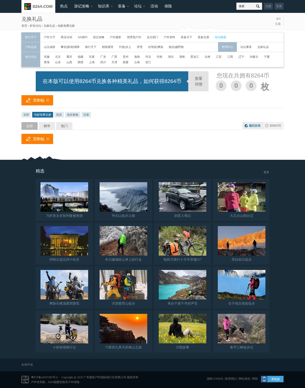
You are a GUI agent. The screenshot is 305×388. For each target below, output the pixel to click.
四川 (103, 62)
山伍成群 (49, 47)
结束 (86, 114)
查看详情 (198, 81)
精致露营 (107, 47)
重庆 (69, 56)
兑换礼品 (31, 19)
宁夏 (267, 56)
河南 (159, 56)
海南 (137, 56)
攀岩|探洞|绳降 (70, 47)
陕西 (80, 62)
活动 (154, 6)
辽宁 (241, 56)
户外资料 (169, 37)
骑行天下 (91, 47)
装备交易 (203, 37)
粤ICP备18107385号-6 (44, 377)
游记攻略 (81, 6)
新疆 (125, 62)
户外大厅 (49, 37)
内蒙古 (254, 56)
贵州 (125, 56)
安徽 (47, 56)
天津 (114, 62)
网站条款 (244, 378)
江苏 (219, 56)
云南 (137, 62)
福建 (80, 56)
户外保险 (74, 382)
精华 (47, 126)
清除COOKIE (215, 378)
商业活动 (66, 37)
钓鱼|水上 (125, 47)
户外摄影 (115, 37)
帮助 (255, 378)
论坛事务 (246, 47)
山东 (58, 62)
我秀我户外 (134, 37)
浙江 (148, 62)
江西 (230, 56)
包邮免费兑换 (66, 25)
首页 (24, 25)
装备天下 (186, 37)
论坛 (138, 6)
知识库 (103, 6)
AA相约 (82, 37)
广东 (103, 56)
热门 (64, 126)
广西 (114, 56)
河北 (148, 56)
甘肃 (92, 56)
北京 (58, 56)
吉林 (207, 56)
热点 (64, 6)
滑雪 (139, 47)
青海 (47, 62)
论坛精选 (220, 37)
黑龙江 (194, 56)
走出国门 (152, 37)
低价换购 (72, 114)
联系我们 (231, 378)
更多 (266, 172)
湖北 (171, 56)
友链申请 (27, 364)
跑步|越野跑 (176, 47)
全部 (26, 114)
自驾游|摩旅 (155, 47)
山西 (69, 62)
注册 (268, 6)
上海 (92, 62)
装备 (122, 6)
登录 (279, 6)
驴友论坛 (35, 25)
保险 (168, 6)
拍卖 (59, 114)
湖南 (182, 56)
